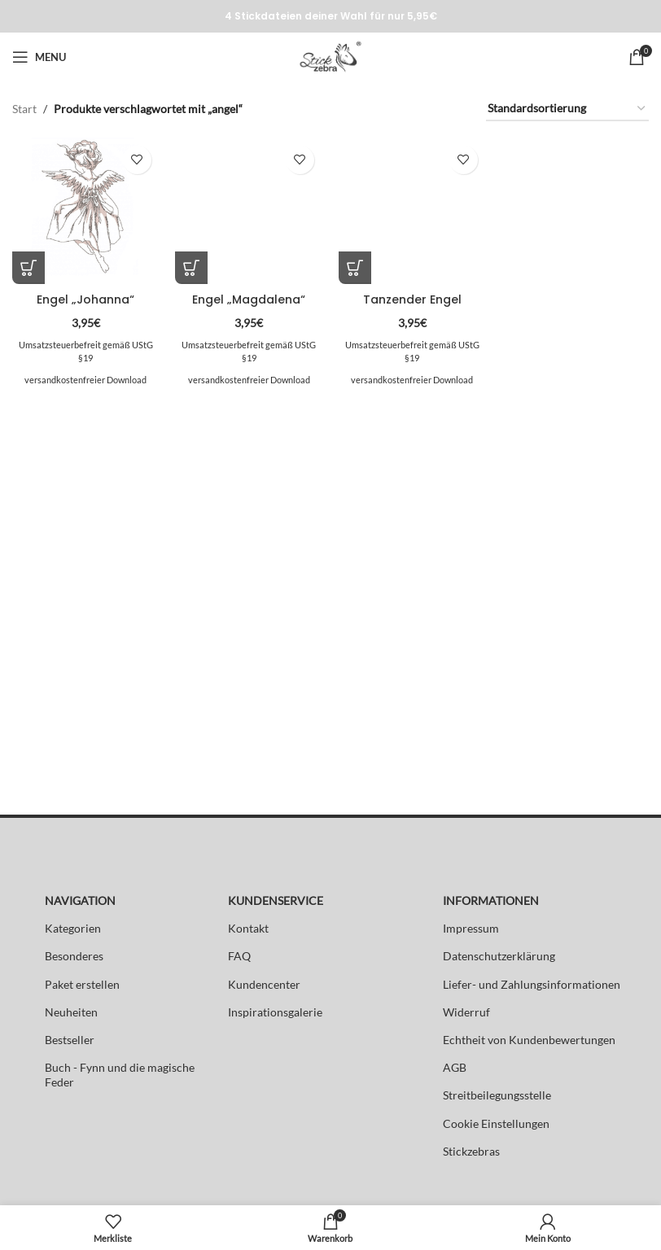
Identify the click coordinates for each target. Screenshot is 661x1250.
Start (24, 109)
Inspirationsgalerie (275, 1012)
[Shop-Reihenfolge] (567, 109)
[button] (28, 267)
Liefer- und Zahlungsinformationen (531, 984)
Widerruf (466, 1012)
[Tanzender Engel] (412, 211)
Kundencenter (264, 984)
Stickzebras (471, 1151)
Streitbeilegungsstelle (497, 1095)
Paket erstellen (82, 984)
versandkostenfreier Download (85, 379)
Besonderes (74, 956)
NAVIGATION (80, 900)
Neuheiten (71, 1012)
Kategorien (73, 928)
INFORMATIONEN (491, 900)
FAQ (239, 956)
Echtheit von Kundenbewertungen (529, 1040)
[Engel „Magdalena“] (249, 211)
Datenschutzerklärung (499, 956)
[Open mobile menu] (39, 57)
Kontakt (248, 928)
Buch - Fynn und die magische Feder (120, 1074)
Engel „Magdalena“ (248, 299)
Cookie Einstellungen (496, 1123)
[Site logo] (330, 56)
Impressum (471, 928)
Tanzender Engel (412, 299)
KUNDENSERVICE (275, 900)
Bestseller (69, 1040)
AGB (454, 1067)
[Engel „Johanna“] (86, 211)
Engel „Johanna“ (85, 299)
